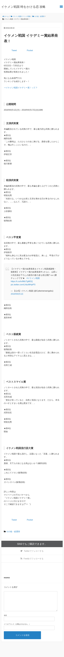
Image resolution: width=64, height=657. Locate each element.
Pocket (30, 50)
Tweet (14, 50)
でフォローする (33, 551)
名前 (5, 619)
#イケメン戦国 (33, 278)
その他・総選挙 (13, 532)
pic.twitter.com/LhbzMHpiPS (23, 285)
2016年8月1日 (17, 294)
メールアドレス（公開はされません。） (17, 628)
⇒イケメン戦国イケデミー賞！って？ (21, 88)
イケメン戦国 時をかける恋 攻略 (23, 6)
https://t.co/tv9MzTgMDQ (22, 281)
